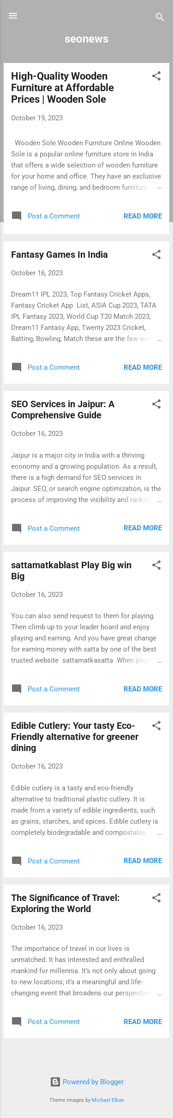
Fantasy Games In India (59, 254)
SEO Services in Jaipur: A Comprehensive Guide (62, 409)
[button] (156, 77)
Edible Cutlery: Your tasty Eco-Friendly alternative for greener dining (74, 736)
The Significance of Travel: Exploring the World (65, 903)
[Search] (160, 19)
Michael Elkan (108, 1100)
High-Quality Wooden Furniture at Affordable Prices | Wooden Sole (62, 87)
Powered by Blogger (87, 1082)
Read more (143, 216)
